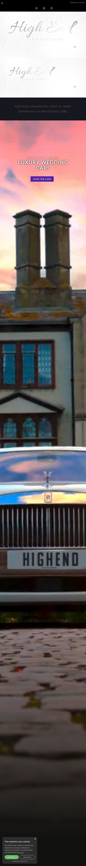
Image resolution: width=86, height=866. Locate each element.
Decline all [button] (27, 857)
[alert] (19, 850)
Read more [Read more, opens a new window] (20, 852)
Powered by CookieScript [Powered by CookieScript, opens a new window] (19, 861)
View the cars (42, 179)
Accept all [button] (11, 857)
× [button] (35, 839)
